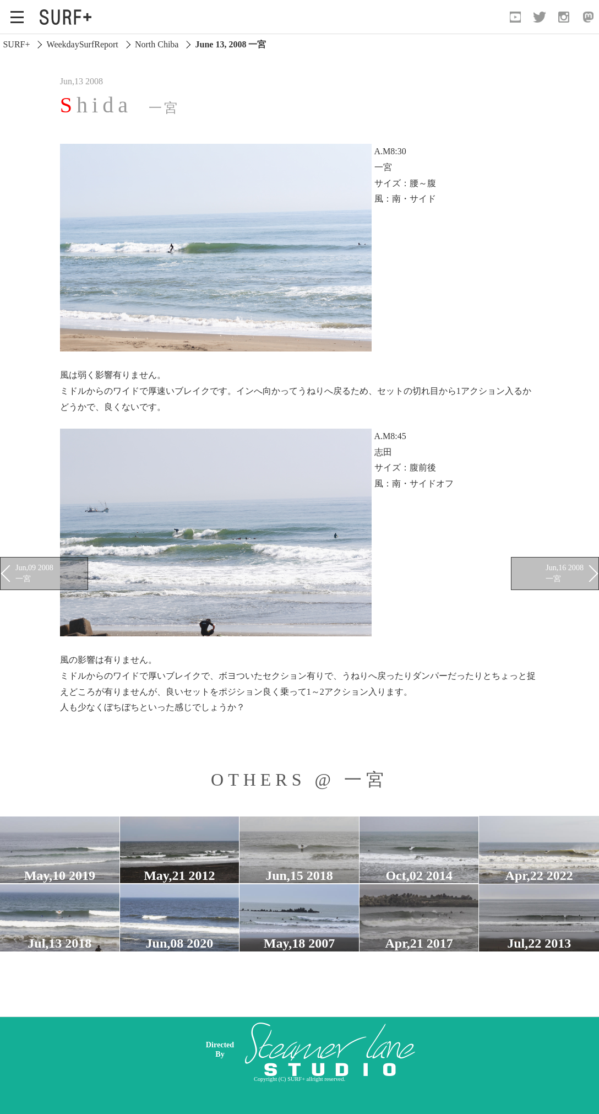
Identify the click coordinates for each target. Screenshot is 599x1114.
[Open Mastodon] (588, 17)
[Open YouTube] (515, 17)
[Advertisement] (384, 1049)
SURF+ (16, 44)
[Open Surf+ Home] (68, 17)
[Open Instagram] (563, 17)
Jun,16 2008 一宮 (565, 573)
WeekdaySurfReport (82, 44)
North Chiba (157, 44)
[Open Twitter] (539, 17)
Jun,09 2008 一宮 (34, 573)
